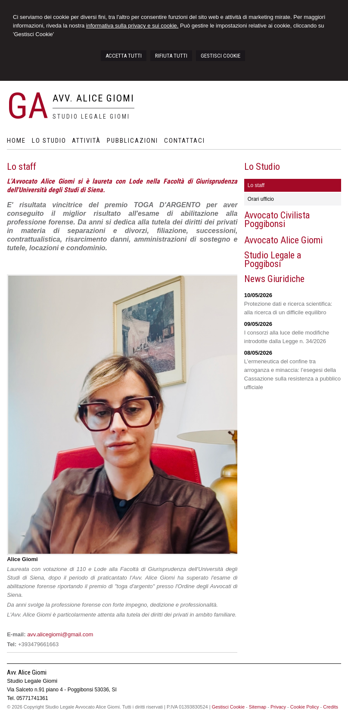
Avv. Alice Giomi (93, 98)
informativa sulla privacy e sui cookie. (132, 25)
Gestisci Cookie (228, 706)
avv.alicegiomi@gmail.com (60, 634)
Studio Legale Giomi (91, 116)
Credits (330, 706)
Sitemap (257, 706)
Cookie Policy (304, 706)
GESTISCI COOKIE (220, 55)
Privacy (278, 706)
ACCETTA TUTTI (124, 55)
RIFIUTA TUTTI (171, 55)
